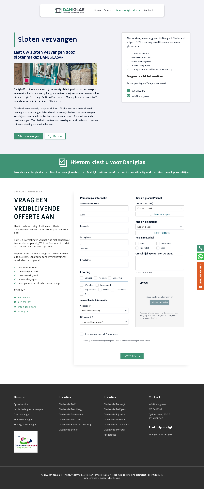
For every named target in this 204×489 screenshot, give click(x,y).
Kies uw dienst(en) (146, 221)
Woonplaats (85, 237)
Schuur (106, 289)
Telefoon (84, 249)
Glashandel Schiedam (115, 419)
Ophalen (88, 278)
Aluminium (166, 243)
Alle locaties (110, 434)
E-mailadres (85, 260)
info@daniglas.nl (27, 306)
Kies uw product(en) (144, 203)
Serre (87, 294)
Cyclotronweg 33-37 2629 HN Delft (159, 416)
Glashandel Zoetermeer (71, 414)
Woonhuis (89, 285)
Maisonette (121, 289)
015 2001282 (25, 302)
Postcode (84, 226)
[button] (28, 136)
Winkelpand (105, 285)
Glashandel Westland (70, 419)
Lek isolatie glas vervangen (28, 409)
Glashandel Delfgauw (115, 409)
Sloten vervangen (23, 419)
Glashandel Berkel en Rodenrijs (75, 424)
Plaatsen (103, 278)
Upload (144, 282)
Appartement (91, 289)
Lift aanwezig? (86, 317)
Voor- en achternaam (89, 203)
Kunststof (144, 248)
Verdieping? (85, 306)
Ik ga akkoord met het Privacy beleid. (101, 334)
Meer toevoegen (162, 214)
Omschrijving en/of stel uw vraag (154, 253)
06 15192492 (25, 297)
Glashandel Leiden (68, 429)
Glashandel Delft (67, 404)
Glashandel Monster (114, 429)
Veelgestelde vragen (160, 434)
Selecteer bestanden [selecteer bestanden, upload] (159, 302)
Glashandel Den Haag (70, 409)
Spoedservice (21, 404)
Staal (163, 248)
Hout (142, 243)
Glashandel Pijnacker (115, 414)
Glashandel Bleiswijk (114, 404)
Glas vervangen (22, 414)
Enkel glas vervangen (25, 424)
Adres (82, 215)
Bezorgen (117, 278)
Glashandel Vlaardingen (116, 424)
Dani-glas (23, 311)
